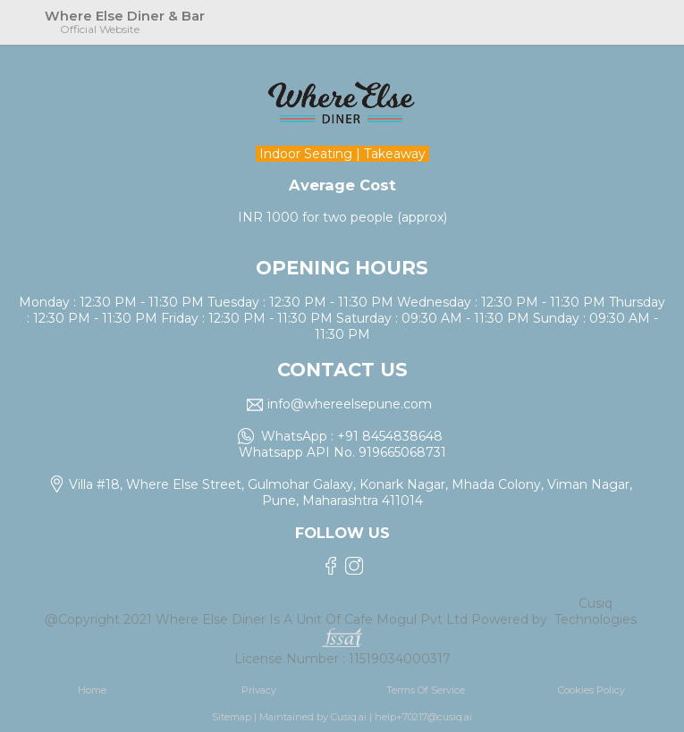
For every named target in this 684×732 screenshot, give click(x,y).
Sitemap (231, 717)
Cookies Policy (591, 690)
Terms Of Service (425, 690)
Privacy (258, 690)
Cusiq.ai (349, 717)
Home (92, 690)
